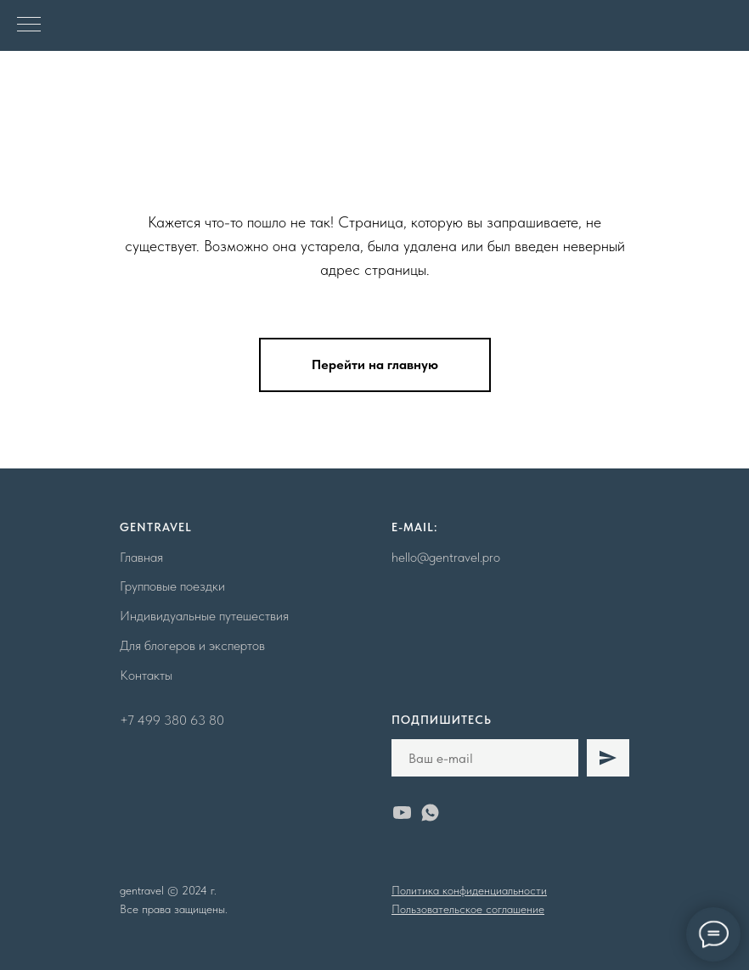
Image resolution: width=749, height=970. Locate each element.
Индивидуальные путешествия (204, 616)
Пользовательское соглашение (467, 909)
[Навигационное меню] (29, 25)
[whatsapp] (430, 812)
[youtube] (402, 812)
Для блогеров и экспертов (192, 645)
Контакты (146, 675)
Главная (141, 557)
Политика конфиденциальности (469, 890)
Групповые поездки (172, 586)
